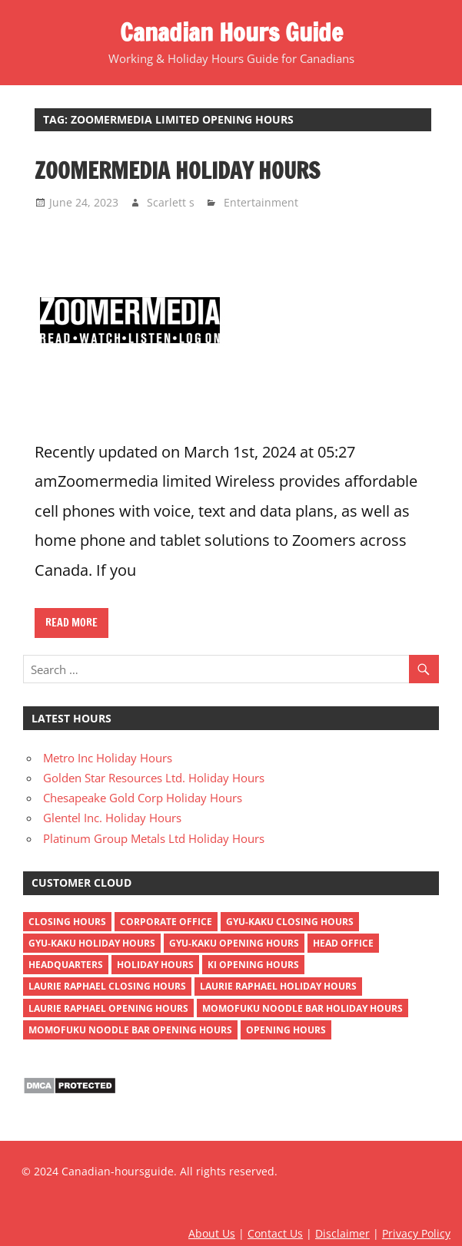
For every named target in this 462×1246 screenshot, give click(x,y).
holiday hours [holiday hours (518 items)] (155, 964)
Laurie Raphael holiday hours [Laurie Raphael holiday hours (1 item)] (278, 986)
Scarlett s (170, 202)
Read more (71, 622)
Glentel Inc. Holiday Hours (112, 817)
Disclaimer (342, 1233)
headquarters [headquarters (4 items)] (65, 964)
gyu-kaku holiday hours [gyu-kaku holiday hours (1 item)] (91, 943)
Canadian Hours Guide (231, 32)
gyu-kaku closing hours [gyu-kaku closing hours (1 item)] (290, 921)
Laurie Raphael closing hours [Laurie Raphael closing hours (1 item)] (107, 986)
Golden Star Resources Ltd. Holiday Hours (153, 777)
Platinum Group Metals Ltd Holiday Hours (153, 838)
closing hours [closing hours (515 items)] (67, 921)
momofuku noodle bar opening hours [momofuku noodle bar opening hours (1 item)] (130, 1029)
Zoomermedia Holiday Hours (177, 170)
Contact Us (275, 1233)
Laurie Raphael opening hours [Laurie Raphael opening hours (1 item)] (108, 1008)
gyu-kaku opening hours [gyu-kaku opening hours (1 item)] (234, 943)
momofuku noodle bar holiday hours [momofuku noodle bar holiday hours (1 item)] (302, 1008)
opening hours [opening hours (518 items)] (286, 1029)
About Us (211, 1233)
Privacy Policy (416, 1233)
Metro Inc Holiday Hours (107, 757)
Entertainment (261, 202)
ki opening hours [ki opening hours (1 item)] (253, 964)
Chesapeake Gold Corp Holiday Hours (142, 797)
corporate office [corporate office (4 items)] (166, 921)
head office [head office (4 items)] (343, 943)
